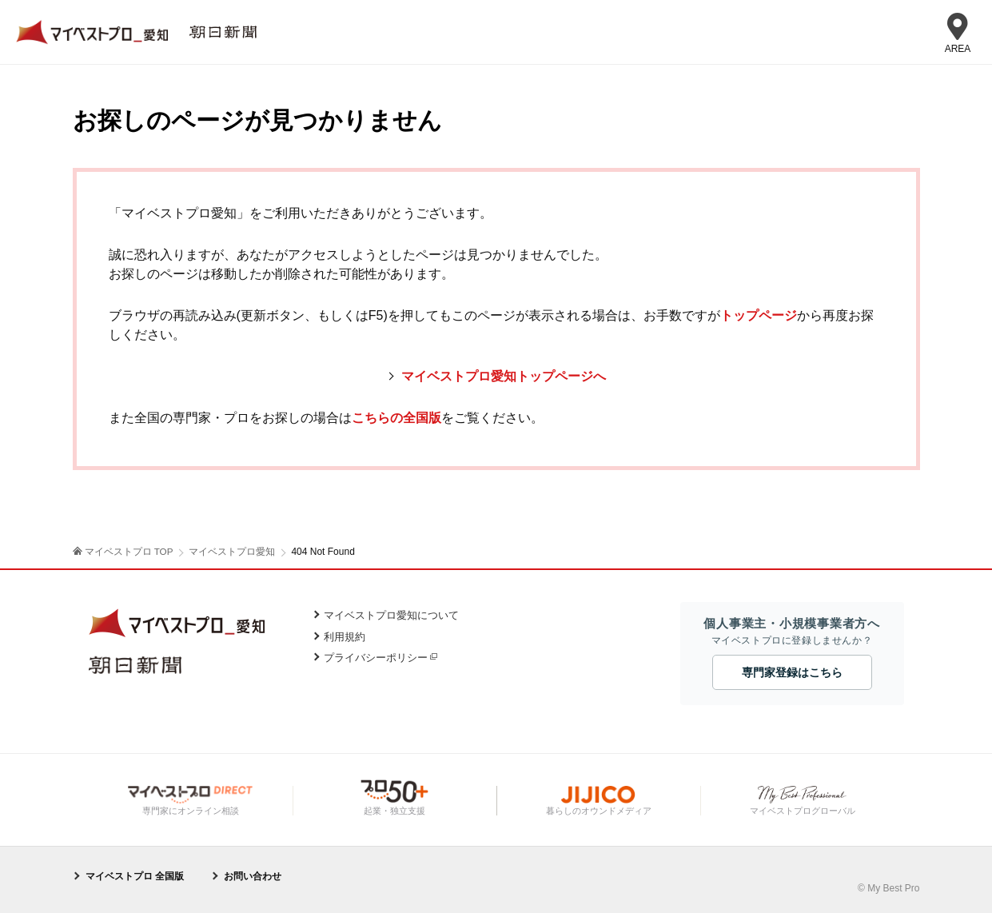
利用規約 (344, 637)
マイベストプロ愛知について (391, 615)
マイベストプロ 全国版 (135, 876)
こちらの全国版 (396, 418)
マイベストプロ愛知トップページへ (503, 376)
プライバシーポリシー (376, 658)
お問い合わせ (252, 876)
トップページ (758, 315)
